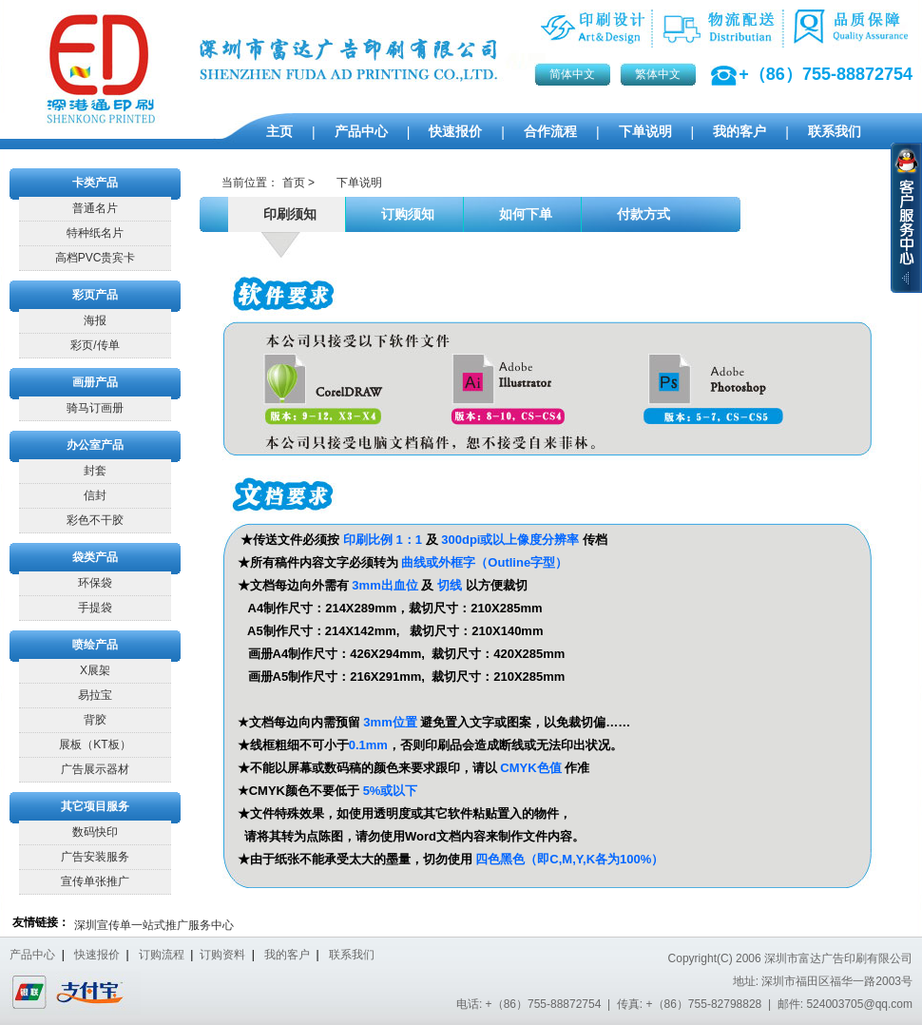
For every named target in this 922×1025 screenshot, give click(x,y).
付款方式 (640, 214)
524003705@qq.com (859, 1004)
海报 (95, 320)
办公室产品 (95, 445)
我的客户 (739, 132)
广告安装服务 (95, 856)
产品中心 (361, 132)
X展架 (95, 670)
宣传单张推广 (95, 881)
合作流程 (550, 132)
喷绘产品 (95, 644)
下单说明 (645, 132)
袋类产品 (95, 557)
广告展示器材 (95, 769)
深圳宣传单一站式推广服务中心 (154, 925)
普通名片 (95, 208)
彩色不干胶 (95, 520)
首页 (293, 182)
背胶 (95, 719)
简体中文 (572, 74)
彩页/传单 (94, 345)
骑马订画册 (95, 408)
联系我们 (834, 132)
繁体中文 (658, 74)
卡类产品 (95, 182)
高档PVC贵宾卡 (95, 257)
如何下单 (522, 214)
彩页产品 (95, 294)
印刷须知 (287, 214)
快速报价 (455, 132)
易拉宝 (95, 695)
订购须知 (404, 214)
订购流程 (161, 954)
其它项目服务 (95, 806)
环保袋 (95, 583)
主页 (279, 132)
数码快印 (95, 832)
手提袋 (95, 607)
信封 (95, 495)
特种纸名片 (95, 233)
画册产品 (95, 382)
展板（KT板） (94, 744)
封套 (95, 470)
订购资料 (222, 954)
